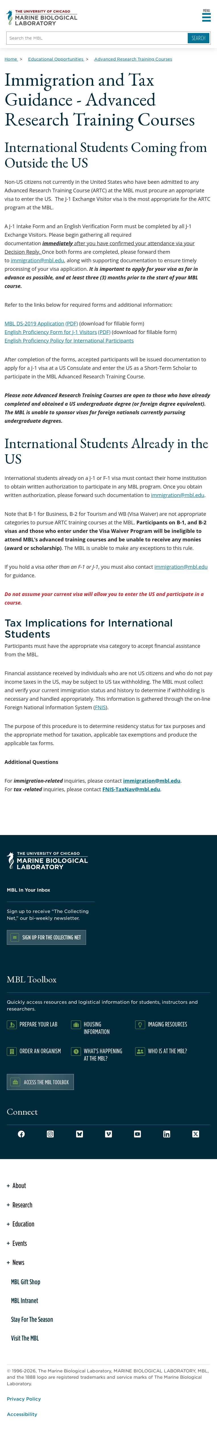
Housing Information (97, 1028)
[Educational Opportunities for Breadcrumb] (56, 58)
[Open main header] (206, 17)
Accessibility (22, 1414)
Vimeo (108, 1134)
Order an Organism (40, 1050)
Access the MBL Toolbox (46, 1082)
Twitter (195, 1134)
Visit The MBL (25, 1338)
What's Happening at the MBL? (103, 1054)
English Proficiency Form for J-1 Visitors (51, 332)
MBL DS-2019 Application (34, 323)
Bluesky (79, 1134)
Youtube (137, 1134)
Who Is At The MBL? (167, 1050)
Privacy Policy (24, 1398)
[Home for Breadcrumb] (11, 58)
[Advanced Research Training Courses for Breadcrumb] (133, 58)
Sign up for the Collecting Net (51, 937)
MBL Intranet (24, 1300)
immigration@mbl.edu (37, 260)
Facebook (21, 1134)
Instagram (50, 1134)
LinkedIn (166, 1134)
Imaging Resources (167, 1024)
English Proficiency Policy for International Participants (69, 340)
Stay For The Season (32, 1319)
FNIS (100, 707)
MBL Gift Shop (25, 1281)
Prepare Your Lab (38, 1024)
